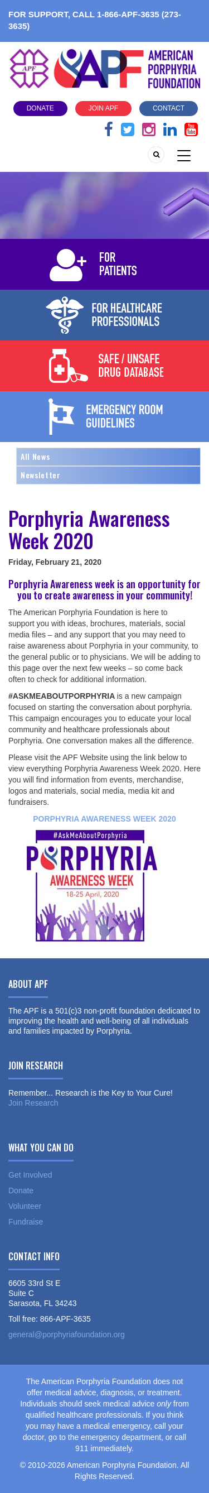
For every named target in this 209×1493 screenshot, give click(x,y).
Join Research (33, 1102)
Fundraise (25, 1221)
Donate (40, 108)
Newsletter (41, 475)
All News (35, 456)
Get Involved (30, 1174)
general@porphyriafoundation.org (66, 1334)
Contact (168, 108)
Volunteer (24, 1206)
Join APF (103, 108)
